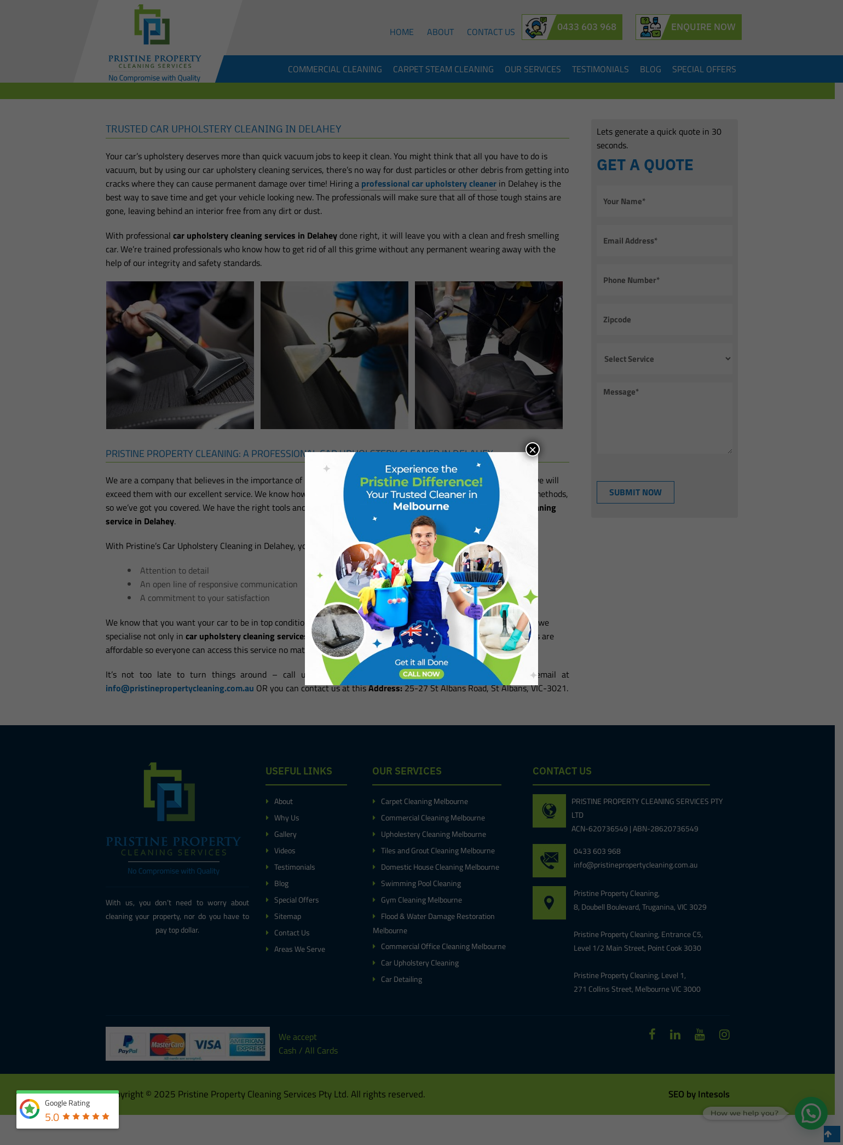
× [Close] (532, 449)
